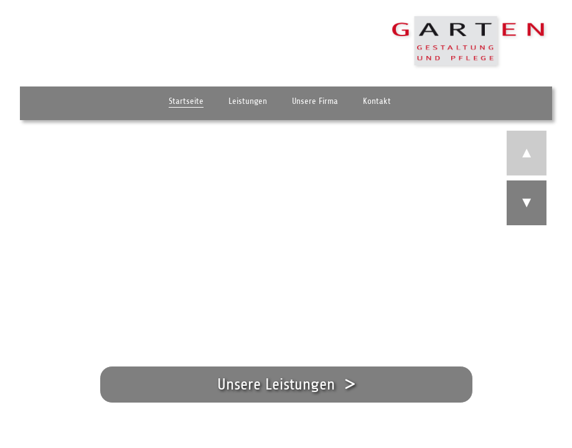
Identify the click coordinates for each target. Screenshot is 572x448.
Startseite (186, 106)
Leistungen (247, 106)
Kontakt (377, 106)
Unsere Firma (315, 106)
